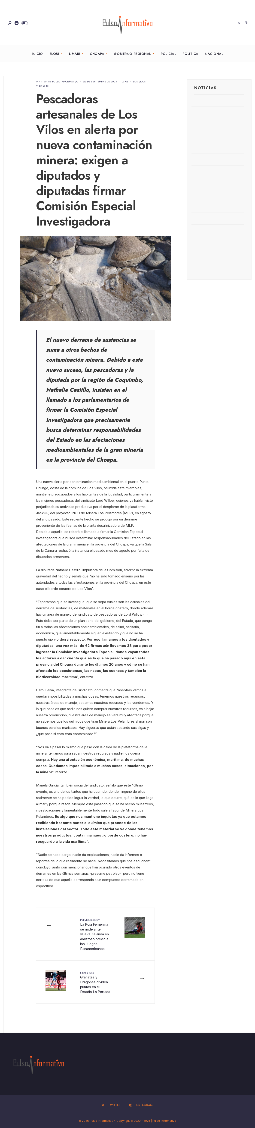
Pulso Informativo (65, 81)
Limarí (74, 53)
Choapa (97, 53)
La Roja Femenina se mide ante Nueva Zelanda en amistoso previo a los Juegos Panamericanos (94, 934)
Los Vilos (139, 81)
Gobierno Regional (132, 53)
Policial (168, 53)
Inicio (37, 53)
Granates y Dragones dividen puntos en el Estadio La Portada (95, 982)
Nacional (214, 53)
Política (190, 53)
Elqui (54, 53)
